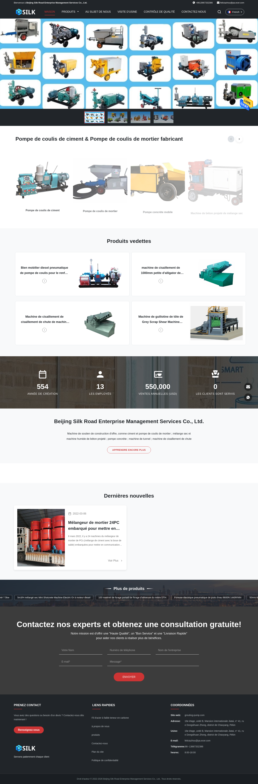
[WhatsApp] (248, 397)
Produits (69, 11)
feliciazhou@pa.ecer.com (232, 2)
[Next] (239, 139)
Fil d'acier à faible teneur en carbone (110, 717)
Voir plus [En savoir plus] (115, 560)
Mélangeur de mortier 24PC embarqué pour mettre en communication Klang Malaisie (93, 525)
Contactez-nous (193, 11)
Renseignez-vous (29, 729)
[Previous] (231, 139)
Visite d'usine (127, 11)
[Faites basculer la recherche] (219, 12)
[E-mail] (248, 387)
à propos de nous (100, 726)
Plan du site (98, 751)
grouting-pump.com (195, 715)
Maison (50, 11)
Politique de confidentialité (105, 760)
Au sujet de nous (98, 11)
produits (96, 735)
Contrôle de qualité (159, 11)
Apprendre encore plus (129, 450)
